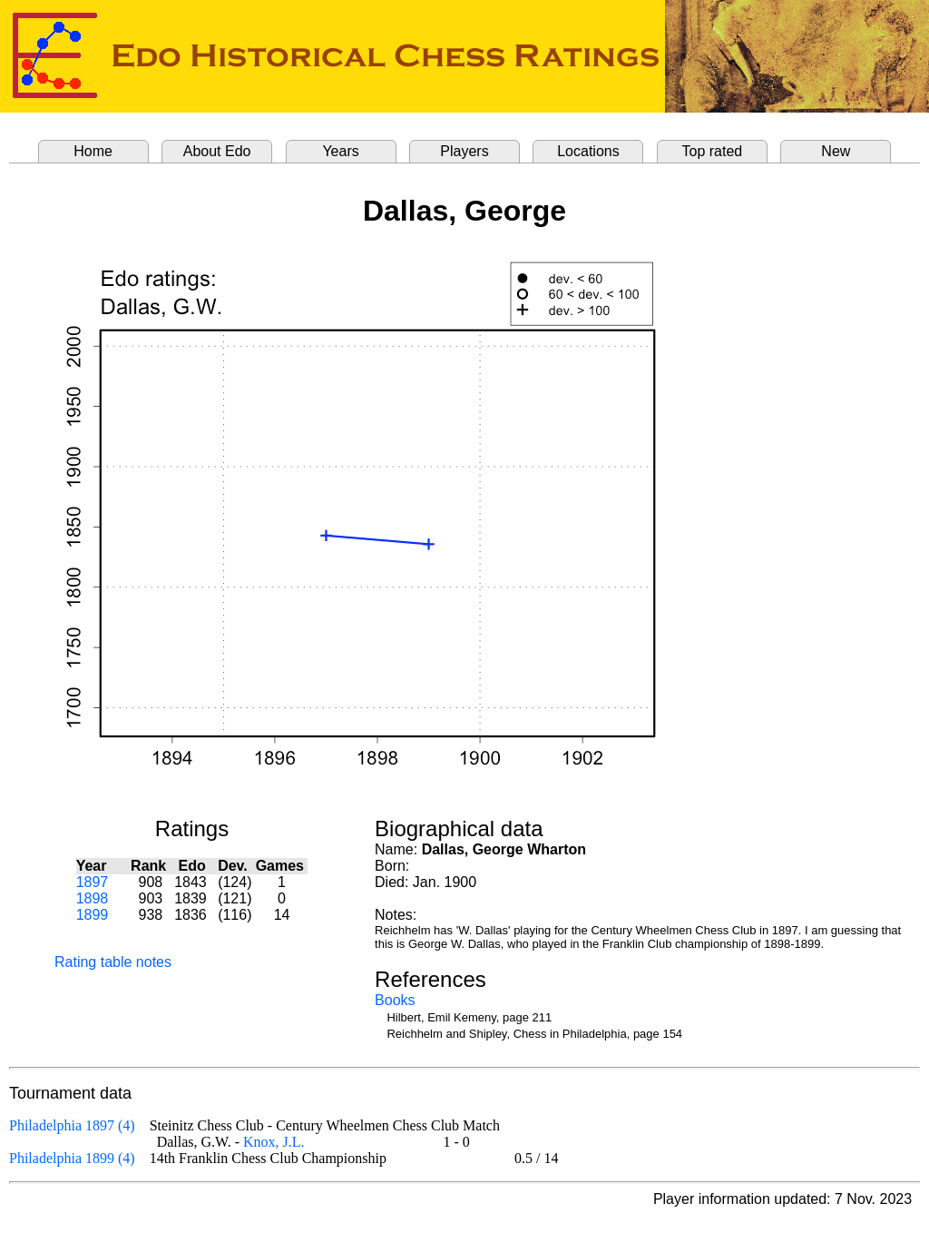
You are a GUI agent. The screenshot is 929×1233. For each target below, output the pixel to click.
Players (464, 151)
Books (395, 1000)
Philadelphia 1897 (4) (72, 1125)
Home (92, 151)
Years (340, 151)
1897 (92, 882)
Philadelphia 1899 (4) (72, 1158)
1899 (92, 914)
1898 (92, 898)
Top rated (712, 151)
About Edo (217, 151)
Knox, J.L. (274, 1141)
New (835, 151)
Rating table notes (112, 962)
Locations (588, 151)
